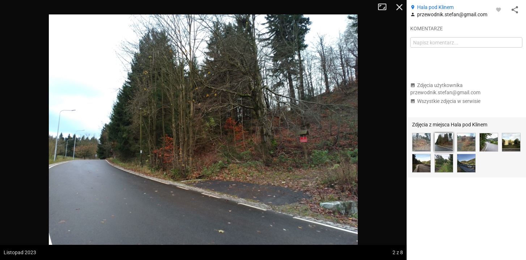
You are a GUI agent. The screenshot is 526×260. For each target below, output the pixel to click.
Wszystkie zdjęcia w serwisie (445, 101)
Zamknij (399, 7)
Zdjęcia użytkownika (445, 88)
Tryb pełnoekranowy (385, 7)
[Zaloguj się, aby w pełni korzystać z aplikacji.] (498, 9)
